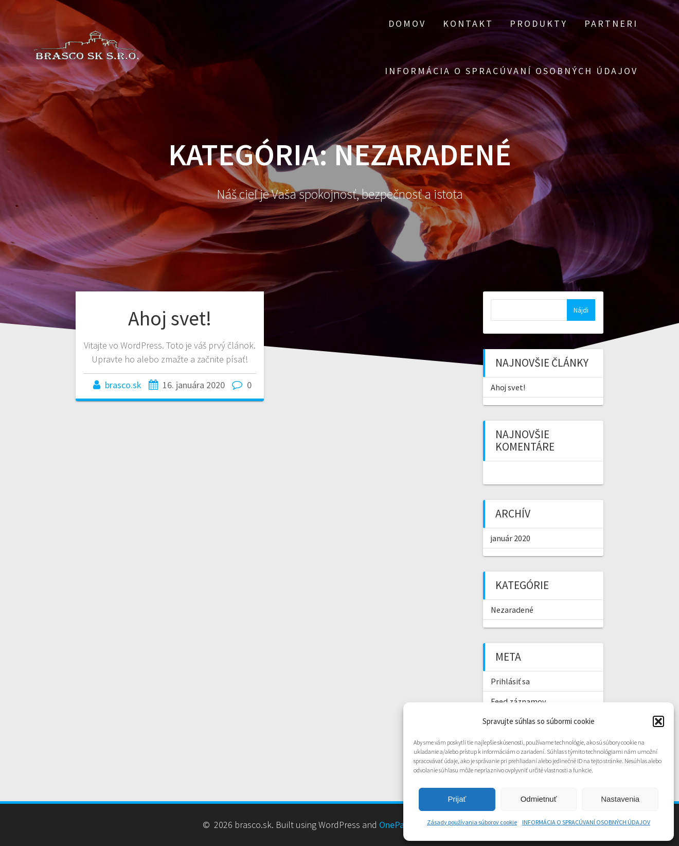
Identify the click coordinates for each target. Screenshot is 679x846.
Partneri (611, 23)
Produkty (538, 23)
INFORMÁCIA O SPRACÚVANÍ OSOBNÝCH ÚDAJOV (586, 822)
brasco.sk (123, 385)
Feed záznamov (518, 701)
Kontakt (468, 23)
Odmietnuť (539, 799)
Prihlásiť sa (510, 681)
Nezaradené (512, 610)
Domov (407, 23)
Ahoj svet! (169, 318)
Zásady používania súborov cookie (472, 822)
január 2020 (510, 538)
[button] (658, 721)
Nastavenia (620, 799)
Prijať (457, 799)
